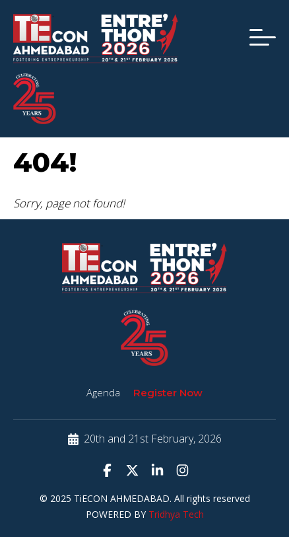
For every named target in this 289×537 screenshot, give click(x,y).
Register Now (168, 392)
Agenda (103, 392)
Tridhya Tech (176, 514)
